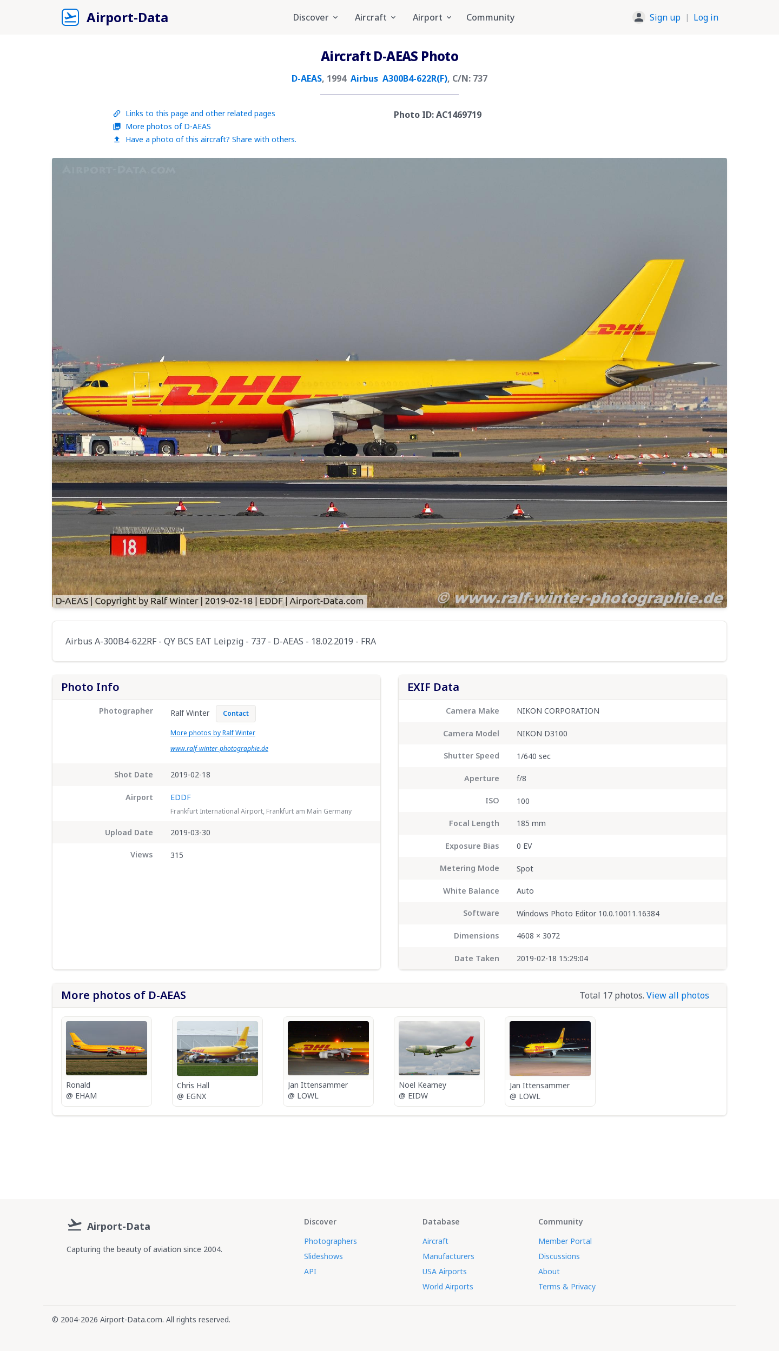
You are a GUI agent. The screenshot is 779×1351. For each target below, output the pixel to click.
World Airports (447, 1286)
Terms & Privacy (567, 1286)
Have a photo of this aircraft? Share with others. (204, 139)
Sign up (665, 17)
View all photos (677, 995)
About (549, 1271)
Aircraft (435, 1241)
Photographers (330, 1241)
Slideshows (323, 1256)
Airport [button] (433, 17)
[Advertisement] (389, 1153)
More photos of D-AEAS (162, 126)
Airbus (364, 78)
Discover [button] (316, 17)
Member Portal (565, 1241)
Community (490, 17)
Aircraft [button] (376, 17)
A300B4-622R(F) (414, 78)
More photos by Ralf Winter (212, 732)
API (310, 1271)
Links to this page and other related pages (194, 113)
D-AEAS (307, 78)
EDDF (180, 797)
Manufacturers (448, 1256)
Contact (236, 713)
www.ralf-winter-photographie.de (219, 748)
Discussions (559, 1256)
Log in (706, 17)
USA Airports (444, 1271)
